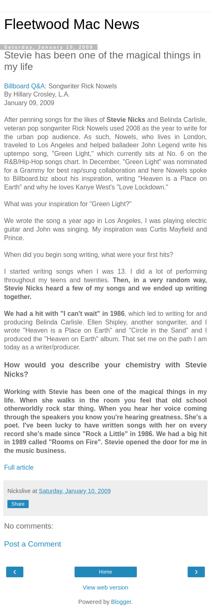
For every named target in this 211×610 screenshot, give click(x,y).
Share (18, 504)
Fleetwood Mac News (71, 24)
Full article (19, 467)
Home (105, 572)
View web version (106, 587)
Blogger (121, 602)
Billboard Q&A (24, 86)
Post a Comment (32, 544)
